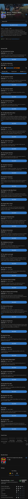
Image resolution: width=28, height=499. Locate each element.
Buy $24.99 (16, 25)
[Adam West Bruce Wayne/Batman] (12, 444)
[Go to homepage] (12, 2)
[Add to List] (26, 14)
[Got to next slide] (27, 444)
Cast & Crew (13, 44)
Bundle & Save (23, 44)
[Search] (26, 2)
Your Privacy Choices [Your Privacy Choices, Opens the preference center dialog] (9, 496)
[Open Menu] (2, 2)
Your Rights (21, 485)
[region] (14, 489)
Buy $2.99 (14, 59)
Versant (12, 481)
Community (11, 475)
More (2, 36)
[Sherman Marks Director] (4, 444)
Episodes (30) (4, 44)
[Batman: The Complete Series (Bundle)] (17, 457)
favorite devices (15, 39)
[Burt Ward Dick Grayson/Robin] (19, 444)
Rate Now (17, 475)
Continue (18, 496)
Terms (5, 482)
